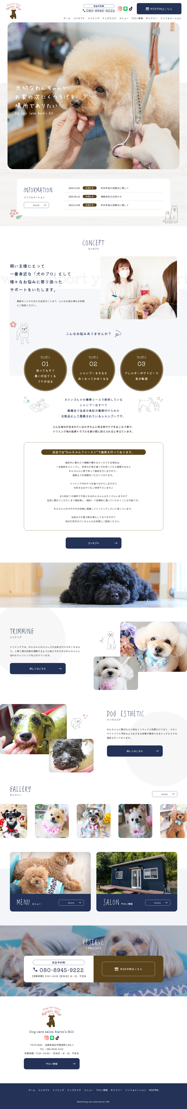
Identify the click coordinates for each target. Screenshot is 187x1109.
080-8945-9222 (62, 969)
